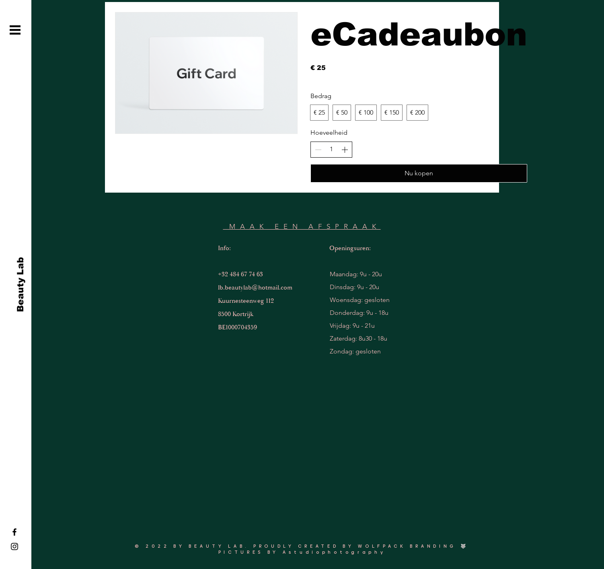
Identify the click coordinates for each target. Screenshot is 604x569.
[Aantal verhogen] (344, 149)
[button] (15, 30)
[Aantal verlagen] (318, 149)
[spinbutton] (331, 149)
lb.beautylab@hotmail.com (255, 287)
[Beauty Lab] (20, 285)
